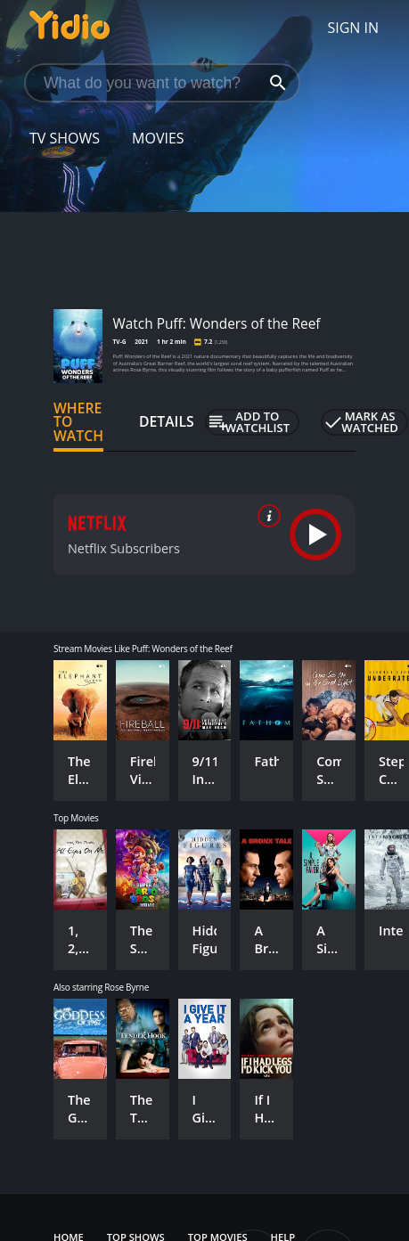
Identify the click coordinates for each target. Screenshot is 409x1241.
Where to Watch (78, 422)
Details (166, 421)
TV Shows (64, 138)
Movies (158, 138)
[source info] (265, 515)
